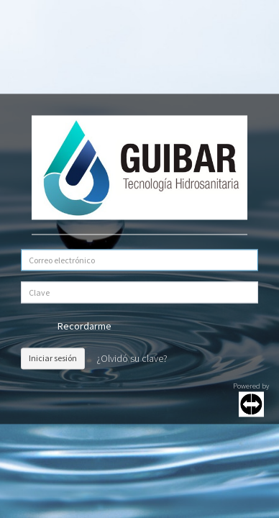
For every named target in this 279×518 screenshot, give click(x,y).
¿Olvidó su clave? (132, 358)
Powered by (251, 399)
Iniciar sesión (53, 358)
